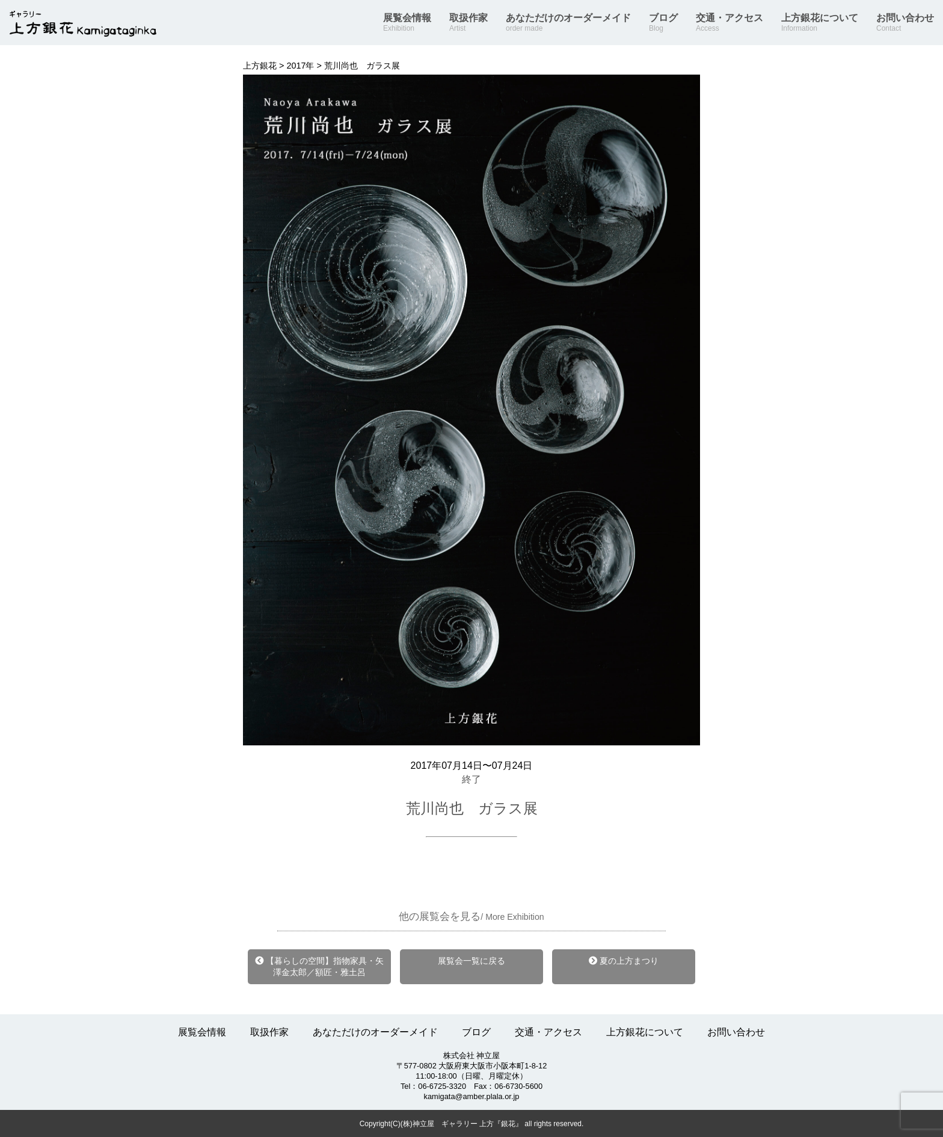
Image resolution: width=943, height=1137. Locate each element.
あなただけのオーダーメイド (568, 23)
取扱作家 (468, 23)
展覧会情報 (407, 23)
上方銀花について (819, 23)
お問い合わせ (905, 23)
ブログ (663, 23)
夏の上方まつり (624, 961)
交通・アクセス (729, 23)
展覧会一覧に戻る (471, 961)
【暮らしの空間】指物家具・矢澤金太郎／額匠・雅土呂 (319, 966)
